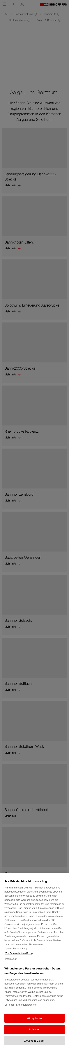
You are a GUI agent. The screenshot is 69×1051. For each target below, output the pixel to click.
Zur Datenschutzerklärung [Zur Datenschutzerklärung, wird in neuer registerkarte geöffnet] (19, 958)
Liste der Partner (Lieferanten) (20, 1010)
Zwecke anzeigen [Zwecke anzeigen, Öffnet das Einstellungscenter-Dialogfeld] (34, 1046)
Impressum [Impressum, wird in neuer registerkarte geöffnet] (11, 964)
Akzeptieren (34, 1023)
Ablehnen (34, 1034)
